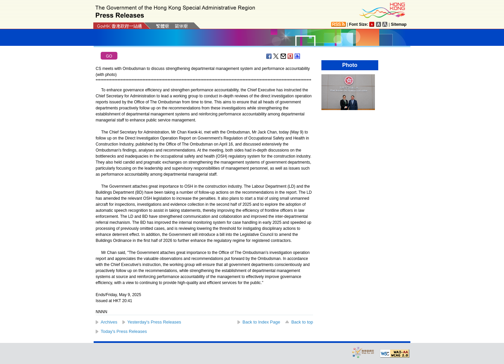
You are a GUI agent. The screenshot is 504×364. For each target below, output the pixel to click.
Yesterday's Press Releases (154, 322)
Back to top (302, 322)
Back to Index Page (261, 322)
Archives (109, 322)
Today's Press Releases (124, 331)
